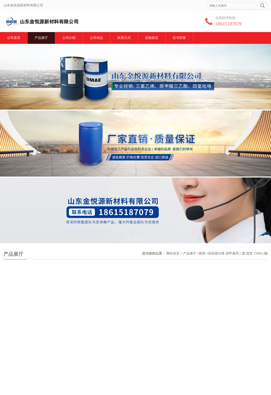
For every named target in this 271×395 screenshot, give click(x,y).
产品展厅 (41, 38)
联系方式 (124, 38)
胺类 (202, 253)
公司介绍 (68, 38)
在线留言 (151, 38)
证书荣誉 (179, 38)
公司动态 (96, 38)
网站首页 (172, 253)
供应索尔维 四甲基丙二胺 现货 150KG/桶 (237, 253)
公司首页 (13, 38)
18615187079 (229, 23)
